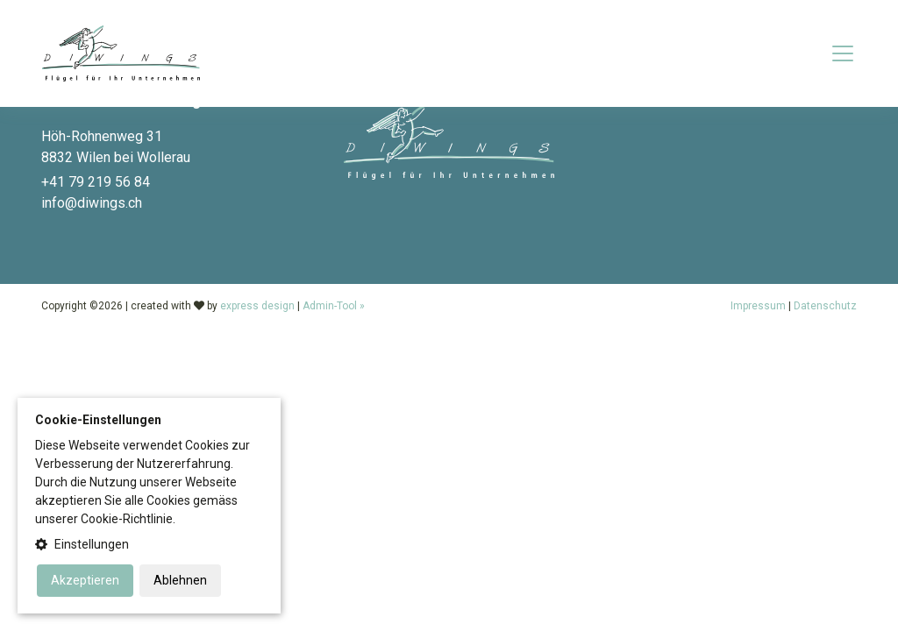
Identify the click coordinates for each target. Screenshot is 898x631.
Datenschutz (825, 306)
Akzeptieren (85, 580)
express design (257, 306)
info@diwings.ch (91, 203)
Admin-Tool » (334, 306)
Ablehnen (180, 580)
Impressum (758, 306)
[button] (149, 544)
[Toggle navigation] (843, 53)
